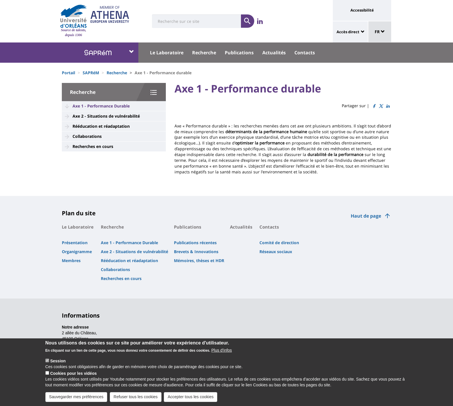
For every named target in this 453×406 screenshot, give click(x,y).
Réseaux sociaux (275, 251)
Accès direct (348, 31)
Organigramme (77, 251)
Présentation (75, 242)
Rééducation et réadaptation (101, 126)
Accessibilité (362, 10)
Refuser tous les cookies (136, 396)
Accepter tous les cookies (190, 396)
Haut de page (366, 216)
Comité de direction (279, 242)
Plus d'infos (221, 350)
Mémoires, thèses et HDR (199, 260)
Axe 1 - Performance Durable (101, 106)
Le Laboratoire (166, 52)
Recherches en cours (93, 146)
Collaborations (87, 136)
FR (380, 31)
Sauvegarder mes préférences (76, 396)
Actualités (274, 52)
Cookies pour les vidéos (73, 373)
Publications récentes (195, 242)
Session (58, 361)
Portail (68, 72)
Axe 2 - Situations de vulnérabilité (106, 116)
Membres (71, 260)
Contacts (304, 52)
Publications (239, 52)
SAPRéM (91, 72)
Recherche (204, 52)
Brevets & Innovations (196, 251)
